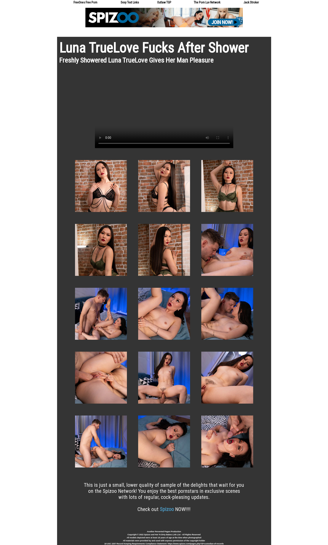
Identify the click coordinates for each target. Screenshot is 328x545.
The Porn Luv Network (207, 2)
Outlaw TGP (164, 2)
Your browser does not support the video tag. (164, 109)
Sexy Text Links (130, 2)
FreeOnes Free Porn (85, 2)
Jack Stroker (251, 2)
